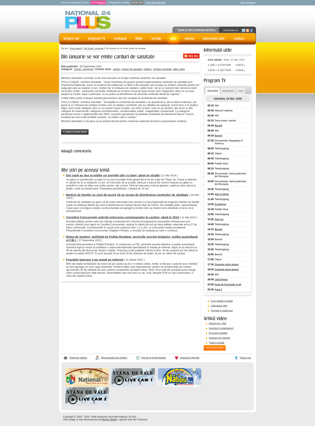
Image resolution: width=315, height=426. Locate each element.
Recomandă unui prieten (114, 357)
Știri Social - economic (94, 48)
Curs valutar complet (222, 301)
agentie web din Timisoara (133, 419)
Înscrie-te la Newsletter (153, 357)
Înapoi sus (245, 357)
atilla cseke (179, 69)
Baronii (101, 2)
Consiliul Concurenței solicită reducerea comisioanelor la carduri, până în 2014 (122, 217)
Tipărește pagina (78, 357)
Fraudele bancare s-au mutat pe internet (94, 259)
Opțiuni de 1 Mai (217, 323)
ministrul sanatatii (162, 69)
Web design (69, 419)
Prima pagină (76, 48)
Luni (240, 90)
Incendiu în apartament (221, 328)
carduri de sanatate (132, 69)
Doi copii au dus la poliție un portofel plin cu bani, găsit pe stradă (113, 175)
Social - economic (83, 69)
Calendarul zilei (219, 305)
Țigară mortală (216, 342)
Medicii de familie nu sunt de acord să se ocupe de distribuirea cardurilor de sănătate (127, 194)
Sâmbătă (212, 90)
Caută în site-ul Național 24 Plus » (197, 29)
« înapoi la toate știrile (75, 131)
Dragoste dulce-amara (227, 264)
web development (88, 419)
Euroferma (220, 204)
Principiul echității (218, 333)
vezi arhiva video (215, 347)
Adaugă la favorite (189, 357)
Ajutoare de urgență (219, 338)
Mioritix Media (109, 419)
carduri (116, 69)
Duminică (227, 90)
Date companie (247, 2)
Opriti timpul (221, 279)
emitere (148, 69)
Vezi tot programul (156, 2)
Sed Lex (219, 219)
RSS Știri (193, 56)
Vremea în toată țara (222, 310)
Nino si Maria (222, 194)
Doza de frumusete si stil (228, 284)
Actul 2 (218, 289)
